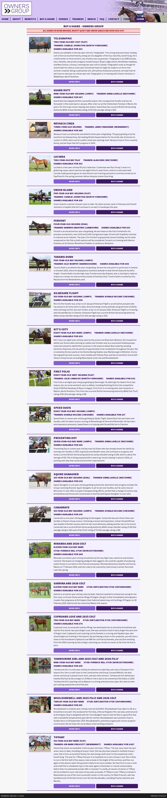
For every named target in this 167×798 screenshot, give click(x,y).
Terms (127, 19)
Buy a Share (47, 19)
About (17, 19)
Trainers (78, 19)
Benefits (30, 19)
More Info (74, 81)
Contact (113, 19)
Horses (63, 19)
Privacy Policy (158, 795)
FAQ (102, 19)
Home (5, 19)
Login (140, 19)
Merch (92, 19)
